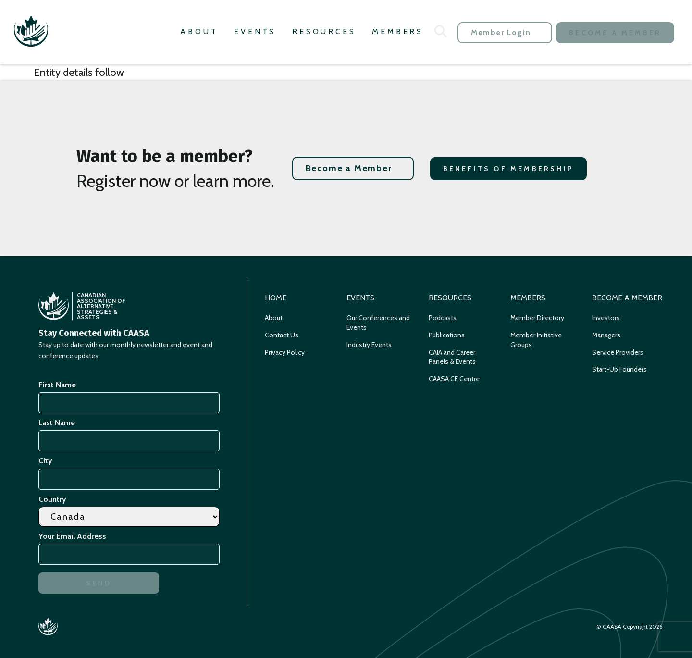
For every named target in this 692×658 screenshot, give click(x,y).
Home (275, 297)
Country (52, 499)
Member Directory (537, 317)
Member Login (501, 32)
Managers (606, 335)
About (199, 31)
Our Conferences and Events (378, 322)
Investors (606, 317)
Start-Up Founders (619, 369)
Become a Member (615, 32)
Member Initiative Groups (536, 340)
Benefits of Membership (508, 168)
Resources (324, 31)
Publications (447, 335)
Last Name (56, 422)
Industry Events (369, 344)
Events (255, 31)
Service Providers (617, 352)
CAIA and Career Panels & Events (452, 357)
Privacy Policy (285, 352)
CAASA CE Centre (454, 378)
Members (397, 31)
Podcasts (443, 317)
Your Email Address (74, 536)
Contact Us (281, 335)
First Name (57, 384)
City (45, 460)
